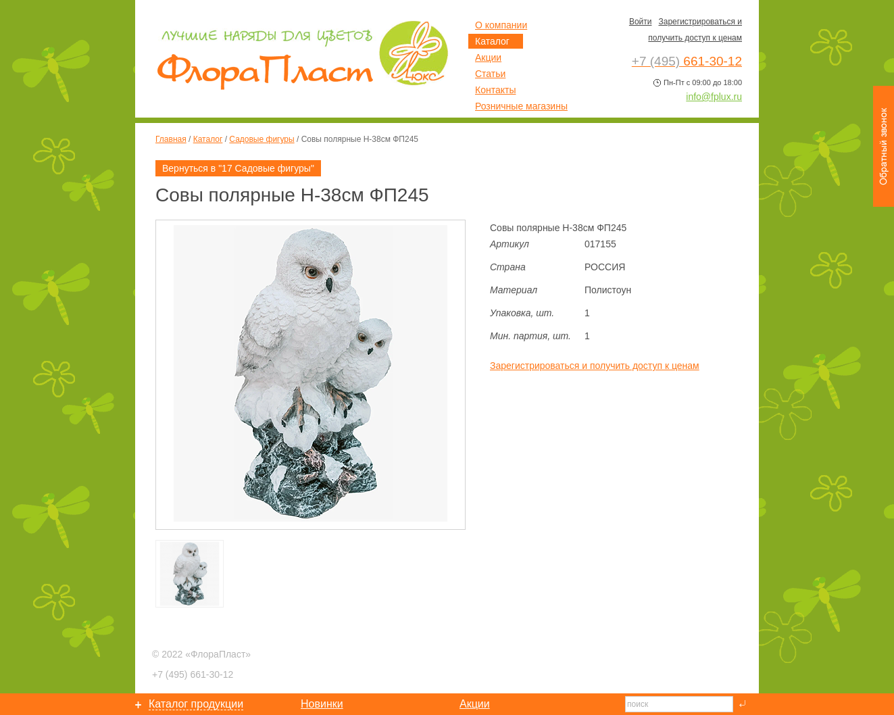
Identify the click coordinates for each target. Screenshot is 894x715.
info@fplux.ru (714, 96)
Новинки (322, 704)
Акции (488, 57)
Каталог (208, 139)
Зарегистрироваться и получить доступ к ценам (594, 365)
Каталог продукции (196, 704)
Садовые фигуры (261, 139)
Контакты (495, 89)
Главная (171, 139)
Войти (640, 21)
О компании (501, 25)
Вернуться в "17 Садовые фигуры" (238, 168)
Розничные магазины (521, 106)
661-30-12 (192, 674)
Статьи (490, 73)
